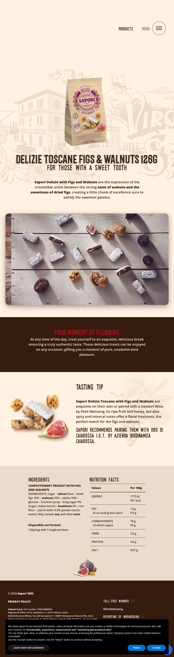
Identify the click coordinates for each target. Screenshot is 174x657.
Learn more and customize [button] (29, 647)
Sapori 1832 (87, 28)
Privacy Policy (19, 601)
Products (126, 29)
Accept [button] (156, 647)
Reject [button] (136, 647)
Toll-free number (116, 601)
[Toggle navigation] (159, 28)
